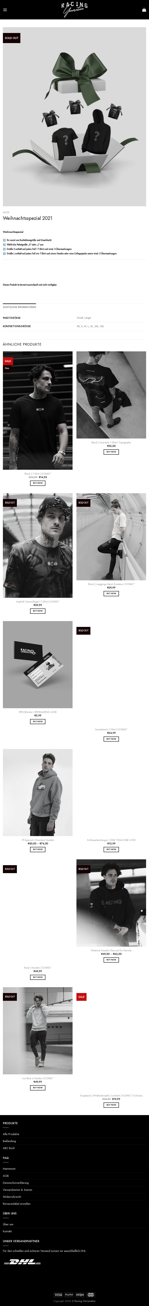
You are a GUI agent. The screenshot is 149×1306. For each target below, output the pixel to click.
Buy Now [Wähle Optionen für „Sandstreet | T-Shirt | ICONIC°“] (111, 738)
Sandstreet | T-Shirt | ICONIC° (111, 729)
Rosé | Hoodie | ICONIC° (37, 968)
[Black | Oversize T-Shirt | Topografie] (111, 395)
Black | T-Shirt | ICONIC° (38, 474)
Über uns (8, 1224)
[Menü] (5, 9)
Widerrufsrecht (12, 1197)
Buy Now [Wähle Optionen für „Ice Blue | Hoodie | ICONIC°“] (37, 1087)
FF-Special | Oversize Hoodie (38, 840)
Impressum (9, 1169)
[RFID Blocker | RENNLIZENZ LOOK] (38, 664)
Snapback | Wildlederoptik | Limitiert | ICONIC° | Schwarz (111, 1095)
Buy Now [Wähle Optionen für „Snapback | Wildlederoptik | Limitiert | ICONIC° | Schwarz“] (111, 1104)
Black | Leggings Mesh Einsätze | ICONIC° (111, 584)
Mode (6, 212)
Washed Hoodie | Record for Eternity (111, 950)
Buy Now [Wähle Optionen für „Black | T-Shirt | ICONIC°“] (37, 483)
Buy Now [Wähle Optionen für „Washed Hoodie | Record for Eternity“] (111, 959)
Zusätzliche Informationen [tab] (19, 307)
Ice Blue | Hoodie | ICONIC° (37, 1078)
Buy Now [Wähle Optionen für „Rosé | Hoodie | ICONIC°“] (37, 977)
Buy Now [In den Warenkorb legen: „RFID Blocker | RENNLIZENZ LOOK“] (37, 721)
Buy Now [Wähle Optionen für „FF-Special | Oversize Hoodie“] (37, 849)
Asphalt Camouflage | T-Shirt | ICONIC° (37, 601)
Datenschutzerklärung (16, 1183)
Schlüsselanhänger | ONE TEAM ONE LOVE (111, 840)
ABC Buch (9, 1148)
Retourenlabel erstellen (16, 1204)
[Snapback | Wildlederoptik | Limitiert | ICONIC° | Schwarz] (111, 1039)
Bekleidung (9, 1141)
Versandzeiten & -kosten (17, 1190)
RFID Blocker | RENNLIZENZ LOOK (38, 712)
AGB (6, 1176)
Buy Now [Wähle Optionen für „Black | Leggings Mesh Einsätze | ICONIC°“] (111, 593)
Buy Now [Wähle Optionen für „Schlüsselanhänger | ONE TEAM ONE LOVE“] (111, 849)
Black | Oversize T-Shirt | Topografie (111, 442)
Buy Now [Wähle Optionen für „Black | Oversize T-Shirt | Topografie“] (111, 451)
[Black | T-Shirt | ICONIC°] (38, 410)
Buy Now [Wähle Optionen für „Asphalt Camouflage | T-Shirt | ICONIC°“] (37, 610)
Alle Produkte (11, 1134)
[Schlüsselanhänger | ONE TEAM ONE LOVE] (111, 792)
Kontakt (7, 1231)
